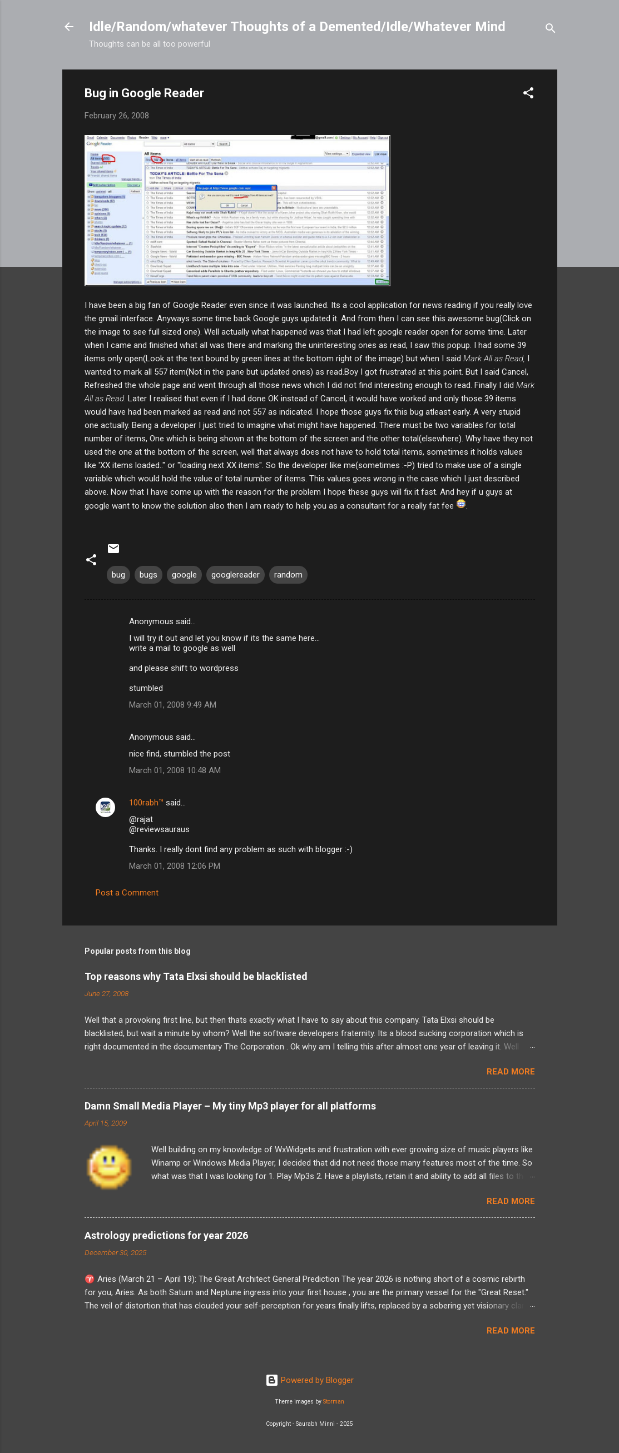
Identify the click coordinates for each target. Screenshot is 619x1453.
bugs (148, 575)
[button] (528, 94)
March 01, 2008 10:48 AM (175, 770)
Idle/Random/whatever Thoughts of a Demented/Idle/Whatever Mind (297, 26)
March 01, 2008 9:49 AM (172, 705)
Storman (333, 1401)
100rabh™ (146, 803)
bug (118, 575)
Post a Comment (127, 893)
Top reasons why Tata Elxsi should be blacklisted (196, 976)
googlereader (235, 575)
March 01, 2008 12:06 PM (174, 866)
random (288, 575)
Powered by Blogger (309, 1380)
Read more (511, 1072)
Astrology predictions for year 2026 (166, 1235)
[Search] (550, 30)
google (184, 575)
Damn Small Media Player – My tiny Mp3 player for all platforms (230, 1106)
